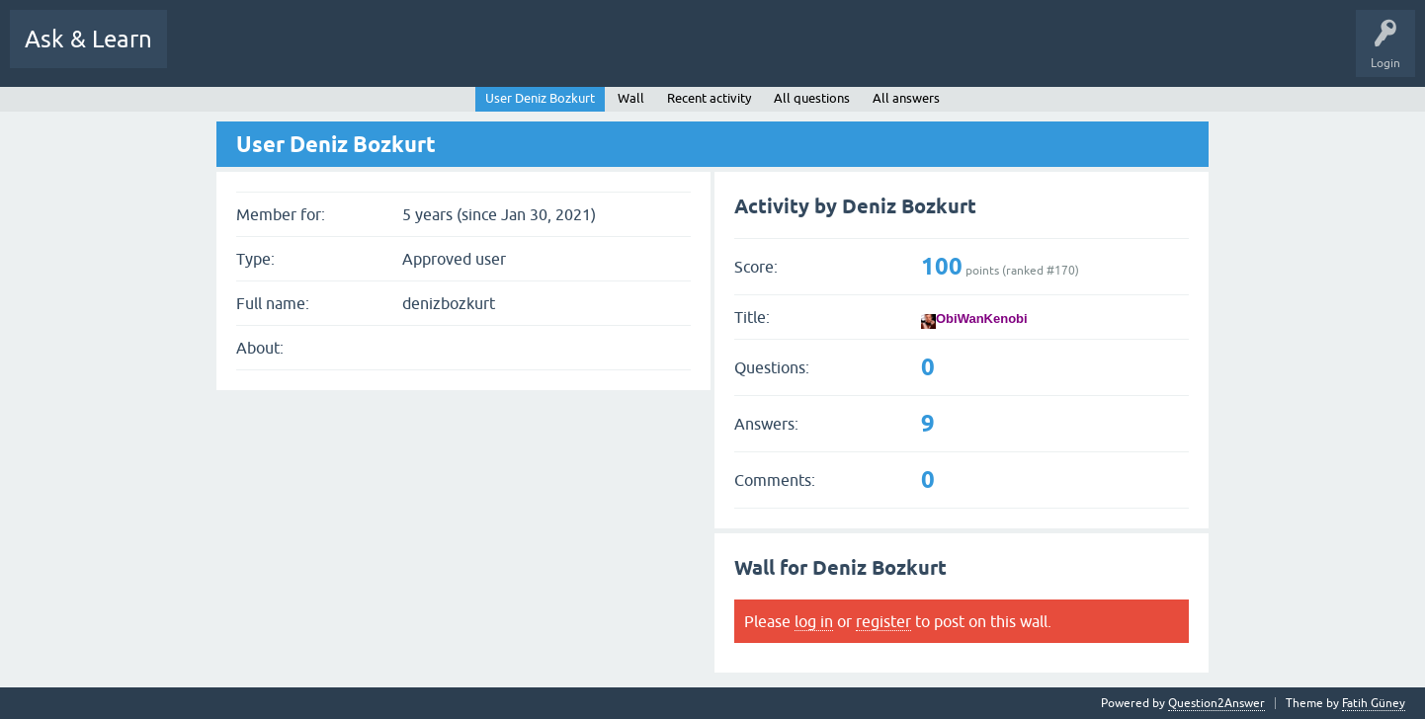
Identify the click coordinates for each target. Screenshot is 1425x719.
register (883, 621)
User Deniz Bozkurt (540, 98)
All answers (906, 98)
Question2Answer (1216, 703)
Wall (631, 98)
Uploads (879, 53)
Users (713, 53)
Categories (642, 53)
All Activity (211, 53)
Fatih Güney (1373, 703)
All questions (812, 98)
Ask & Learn (88, 39)
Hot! (420, 53)
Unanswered (496, 53)
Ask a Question (795, 53)
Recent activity (709, 98)
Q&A (283, 53)
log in (814, 621)
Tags (571, 53)
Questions (351, 53)
